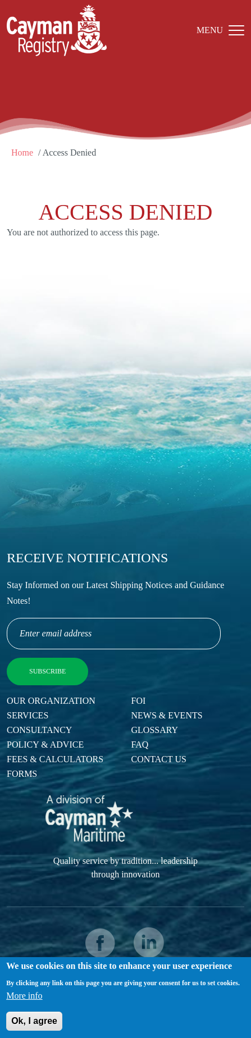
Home (22, 152)
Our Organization (51, 700)
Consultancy (39, 730)
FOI (138, 700)
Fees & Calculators (55, 759)
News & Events (167, 715)
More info (24, 1000)
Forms (22, 773)
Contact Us (158, 759)
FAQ (140, 744)
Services (27, 715)
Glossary (155, 730)
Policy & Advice (45, 744)
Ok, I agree (34, 1026)
